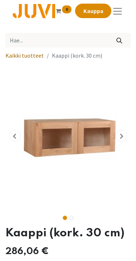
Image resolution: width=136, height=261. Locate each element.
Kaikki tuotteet (24, 55)
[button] (14, 136)
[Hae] (119, 40)
